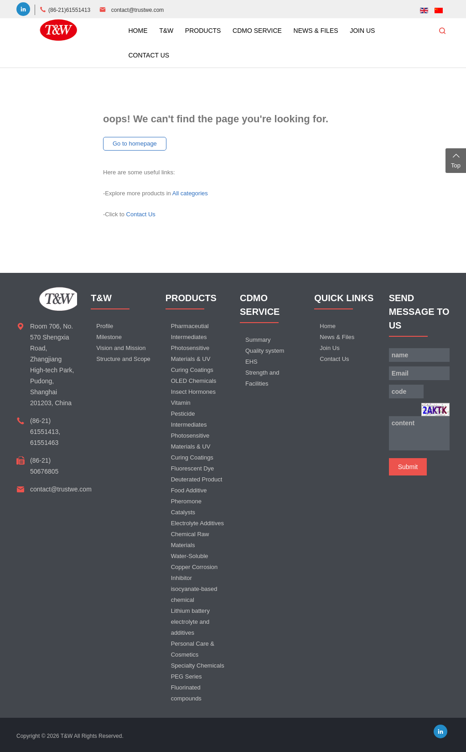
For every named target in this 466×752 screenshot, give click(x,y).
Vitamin (181, 402)
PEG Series (186, 676)
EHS (251, 361)
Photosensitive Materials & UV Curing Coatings (192, 359)
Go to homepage (135, 143)
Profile (104, 326)
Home (328, 326)
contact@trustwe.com (137, 10)
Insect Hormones (193, 391)
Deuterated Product (197, 479)
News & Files (337, 337)
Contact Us (140, 214)
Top (455, 160)
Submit (408, 466)
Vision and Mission (120, 348)
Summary (258, 339)
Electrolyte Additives (197, 523)
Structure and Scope (123, 358)
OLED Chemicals (194, 380)
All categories (190, 193)
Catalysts (183, 512)
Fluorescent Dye (192, 468)
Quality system (264, 350)
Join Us (329, 348)
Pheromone (186, 501)
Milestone (109, 337)
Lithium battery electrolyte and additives (190, 621)
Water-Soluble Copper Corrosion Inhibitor (194, 567)
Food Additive (189, 490)
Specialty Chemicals (197, 665)
